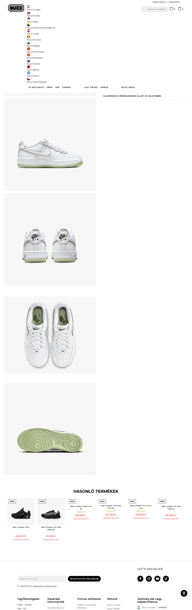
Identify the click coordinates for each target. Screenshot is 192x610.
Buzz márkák (113, 570)
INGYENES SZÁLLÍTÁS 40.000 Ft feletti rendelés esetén (95, 17)
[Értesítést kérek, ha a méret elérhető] (105, 44)
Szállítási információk (57, 573)
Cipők (59, 21)
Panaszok (51, 581)
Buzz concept (113, 566)
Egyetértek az (38, 548)
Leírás (136, 100)
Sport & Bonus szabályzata (89, 577)
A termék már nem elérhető (122, 63)
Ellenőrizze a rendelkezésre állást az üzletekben (136, 108)
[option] (96, 17)
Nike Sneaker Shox (32, 481)
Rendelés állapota (55, 569)
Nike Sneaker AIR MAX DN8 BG (58, 482)
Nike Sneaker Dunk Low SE (83, 466)
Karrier (110, 578)
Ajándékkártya (54, 584)
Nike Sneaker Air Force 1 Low (134, 465)
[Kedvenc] (172, 10)
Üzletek (111, 574)
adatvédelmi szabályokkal (45, 547)
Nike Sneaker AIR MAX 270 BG (109, 465)
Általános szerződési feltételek (86, 568)
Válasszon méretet (110, 40)
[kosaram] (180, 10)
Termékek (51, 21)
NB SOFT (64, 608)
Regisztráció (174, 2)
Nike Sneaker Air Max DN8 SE (160, 466)
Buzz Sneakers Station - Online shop (31, 21)
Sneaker (66, 21)
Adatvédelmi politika (86, 573)
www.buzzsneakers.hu (40, 608)
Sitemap (111, 581)
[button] (155, 9)
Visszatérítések (54, 577)
